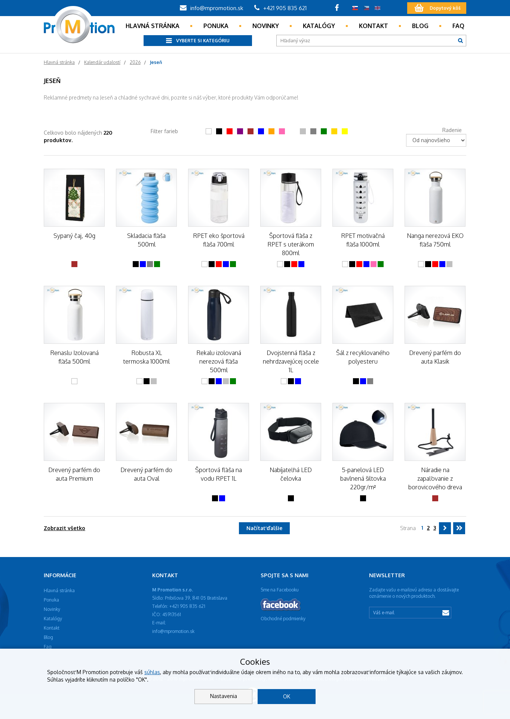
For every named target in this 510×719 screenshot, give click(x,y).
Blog (420, 26)
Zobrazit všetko (64, 528)
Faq (458, 26)
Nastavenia (223, 696)
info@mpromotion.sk (211, 8)
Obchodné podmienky (283, 618)
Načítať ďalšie (264, 528)
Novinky (265, 26)
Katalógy (319, 26)
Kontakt (373, 26)
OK (286, 696)
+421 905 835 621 (280, 8)
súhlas (152, 672)
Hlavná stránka (152, 26)
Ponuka (215, 26)
